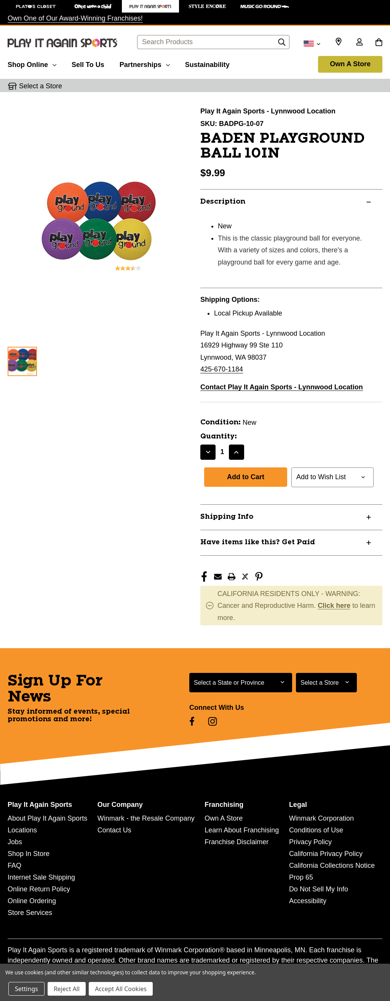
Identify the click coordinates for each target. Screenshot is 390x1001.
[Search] (282, 44)
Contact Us (114, 830)
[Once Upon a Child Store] (93, 6)
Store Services (30, 913)
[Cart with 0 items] (378, 42)
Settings (26, 989)
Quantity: (218, 436)
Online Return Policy (39, 889)
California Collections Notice (332, 865)
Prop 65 (301, 877)
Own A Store (350, 64)
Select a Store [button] (40, 86)
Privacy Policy (310, 842)
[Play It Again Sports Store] (150, 6)
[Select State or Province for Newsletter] (240, 682)
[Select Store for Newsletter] (326, 682)
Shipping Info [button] (226, 516)
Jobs (15, 842)
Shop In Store (29, 854)
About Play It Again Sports (47, 818)
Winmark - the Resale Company (146, 818)
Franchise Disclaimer (237, 842)
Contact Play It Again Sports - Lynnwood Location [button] (281, 387)
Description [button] (222, 201)
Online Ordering (32, 901)
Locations (22, 830)
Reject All (67, 989)
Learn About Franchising (242, 830)
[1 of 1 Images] (22, 361)
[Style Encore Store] (207, 6)
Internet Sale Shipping (41, 877)
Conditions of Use (316, 830)
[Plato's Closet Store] (36, 6)
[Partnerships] (144, 63)
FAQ (14, 865)
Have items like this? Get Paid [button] (257, 542)
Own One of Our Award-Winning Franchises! (75, 18)
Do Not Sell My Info (318, 889)
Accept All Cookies (121, 989)
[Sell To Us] (88, 63)
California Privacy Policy (326, 854)
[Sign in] (359, 42)
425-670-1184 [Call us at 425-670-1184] (221, 369)
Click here (334, 605)
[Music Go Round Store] (264, 6)
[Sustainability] (207, 63)
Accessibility (307, 901)
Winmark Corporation (321, 818)
